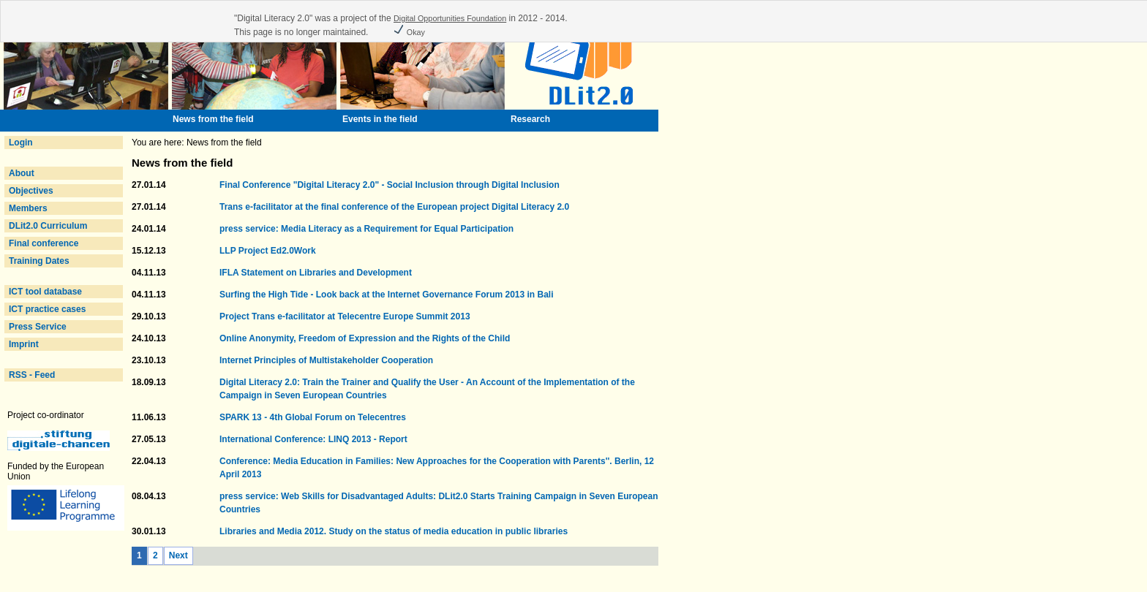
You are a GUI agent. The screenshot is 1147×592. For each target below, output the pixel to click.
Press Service (38, 327)
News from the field (213, 119)
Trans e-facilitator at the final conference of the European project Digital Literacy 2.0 (394, 207)
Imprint (24, 344)
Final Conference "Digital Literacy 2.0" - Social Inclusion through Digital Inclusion (389, 185)
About (21, 173)
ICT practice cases (47, 309)
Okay (409, 32)
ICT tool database (45, 291)
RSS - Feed (32, 375)
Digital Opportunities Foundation (450, 18)
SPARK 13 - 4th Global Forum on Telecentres (312, 417)
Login (21, 142)
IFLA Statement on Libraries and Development (315, 272)
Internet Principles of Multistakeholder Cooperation (326, 360)
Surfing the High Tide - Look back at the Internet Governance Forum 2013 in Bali (386, 294)
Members (28, 208)
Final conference (43, 243)
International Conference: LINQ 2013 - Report (313, 439)
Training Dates (39, 261)
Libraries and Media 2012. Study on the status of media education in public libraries (393, 531)
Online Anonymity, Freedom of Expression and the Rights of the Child (364, 338)
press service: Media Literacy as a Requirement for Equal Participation (366, 229)
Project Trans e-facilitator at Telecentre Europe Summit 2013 (344, 316)
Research (530, 119)
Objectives (31, 191)
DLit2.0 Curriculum (48, 226)
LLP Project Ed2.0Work (267, 251)
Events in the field (380, 119)
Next (178, 555)
